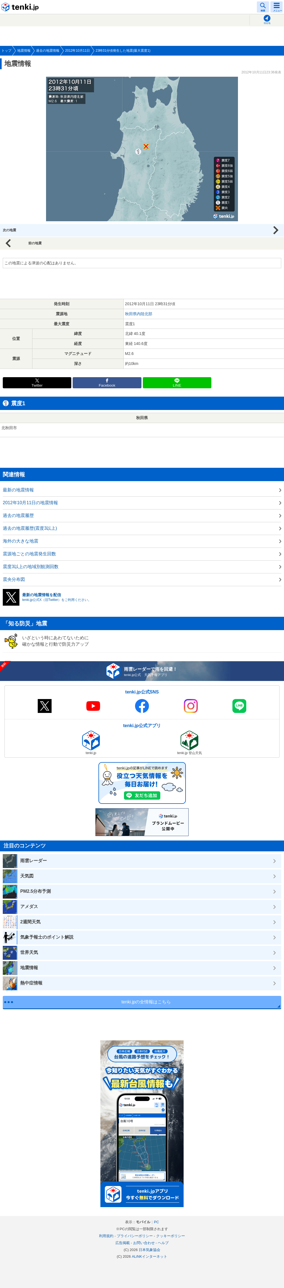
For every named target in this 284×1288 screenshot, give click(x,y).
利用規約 (106, 1236)
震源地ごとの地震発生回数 (29, 553)
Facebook (107, 385)
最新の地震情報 (18, 490)
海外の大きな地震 (20, 541)
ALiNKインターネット (149, 1256)
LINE (177, 385)
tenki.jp (21, 7)
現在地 (267, 23)
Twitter (37, 385)
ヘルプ (163, 1243)
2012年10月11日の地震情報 (30, 502)
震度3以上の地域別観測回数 (31, 566)
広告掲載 (122, 1243)
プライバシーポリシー (135, 1236)
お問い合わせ (144, 1243)
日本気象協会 (149, 1250)
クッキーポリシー (170, 1236)
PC (156, 1222)
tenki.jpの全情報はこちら (146, 1001)
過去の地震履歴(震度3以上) (30, 528)
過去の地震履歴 (18, 515)
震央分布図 (14, 579)
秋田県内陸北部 (138, 314)
